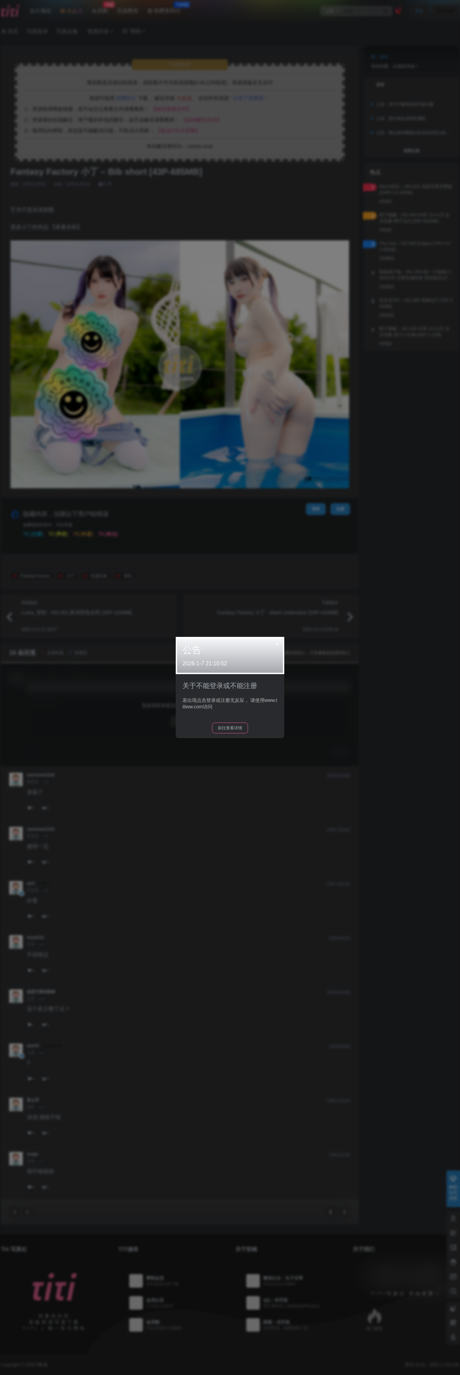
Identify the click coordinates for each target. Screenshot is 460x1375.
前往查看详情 (230, 728)
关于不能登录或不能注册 (220, 685)
